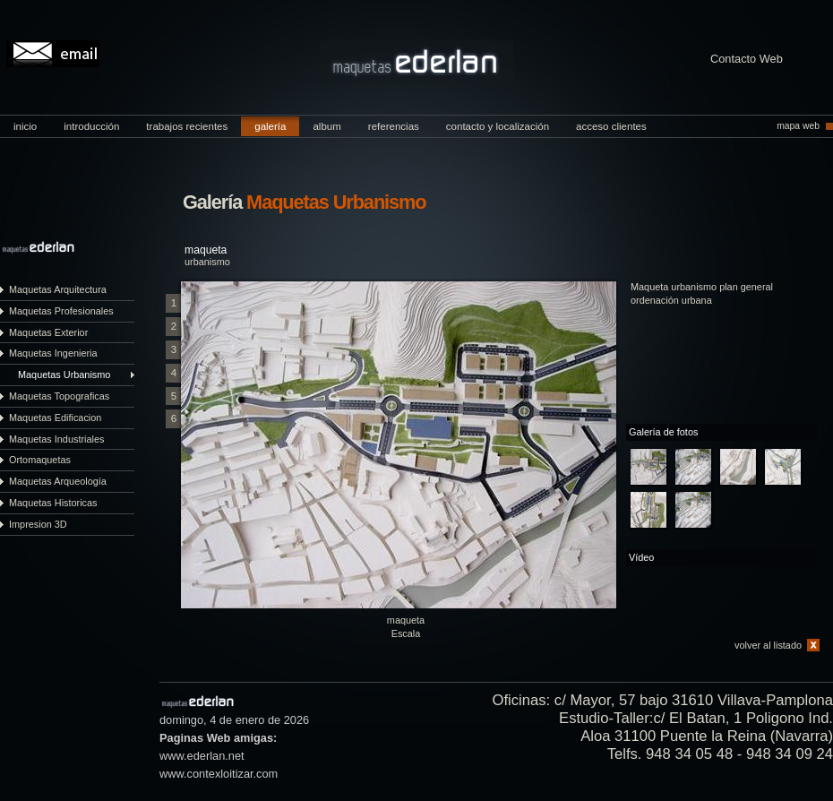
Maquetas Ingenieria (53, 353)
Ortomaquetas (40, 459)
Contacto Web (746, 59)
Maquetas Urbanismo (64, 374)
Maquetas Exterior (48, 332)
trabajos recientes (187, 126)
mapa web (798, 126)
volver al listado (768, 645)
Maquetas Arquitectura (58, 289)
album (326, 126)
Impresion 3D (38, 524)
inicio (25, 126)
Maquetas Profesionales (61, 311)
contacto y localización (497, 126)
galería (270, 126)
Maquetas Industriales (56, 439)
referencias (393, 126)
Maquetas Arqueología (58, 481)
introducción (91, 126)
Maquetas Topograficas (59, 396)
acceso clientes (611, 126)
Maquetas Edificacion (55, 417)
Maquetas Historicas (53, 502)
